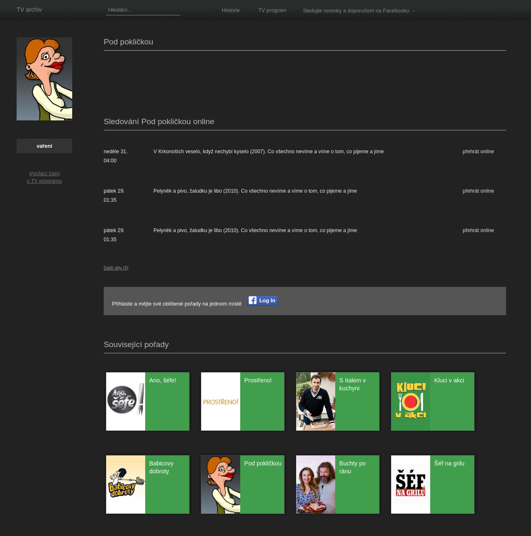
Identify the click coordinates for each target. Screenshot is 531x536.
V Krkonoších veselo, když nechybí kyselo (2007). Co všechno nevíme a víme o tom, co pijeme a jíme (268, 151)
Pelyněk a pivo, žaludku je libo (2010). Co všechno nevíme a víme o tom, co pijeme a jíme (255, 191)
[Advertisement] (255, 81)
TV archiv (29, 9)
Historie (231, 10)
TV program (272, 10)
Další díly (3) (116, 267)
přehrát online (478, 151)
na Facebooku (392, 10)
